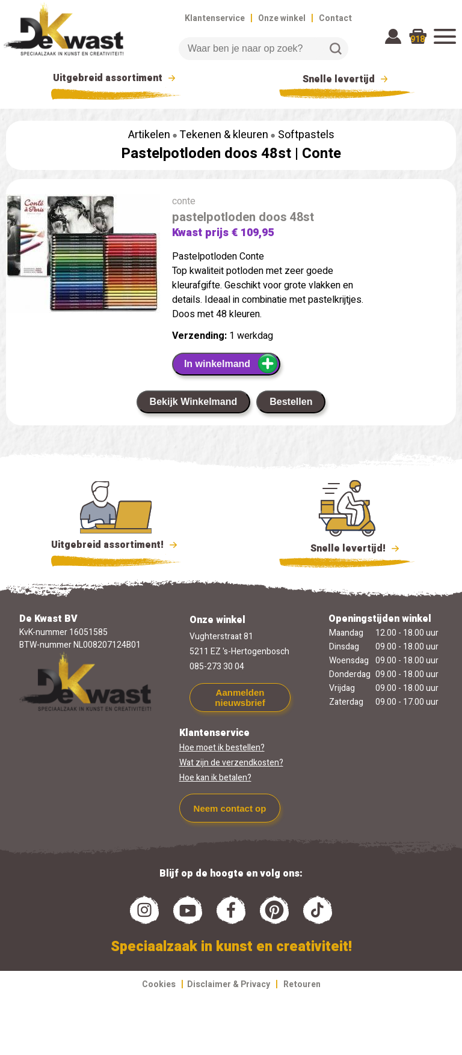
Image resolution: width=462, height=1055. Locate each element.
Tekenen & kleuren (223, 135)
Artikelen (149, 135)
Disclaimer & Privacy (228, 984)
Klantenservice (215, 18)
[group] (83, 256)
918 (417, 39)
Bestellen (291, 402)
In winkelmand (231, 363)
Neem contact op (230, 808)
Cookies (159, 984)
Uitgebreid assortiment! (115, 545)
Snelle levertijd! (346, 547)
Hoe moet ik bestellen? (222, 747)
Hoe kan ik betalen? (215, 777)
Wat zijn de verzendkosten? (231, 762)
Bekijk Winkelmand (194, 402)
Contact (335, 18)
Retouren (302, 984)
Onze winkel (282, 18)
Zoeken (336, 48)
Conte (321, 153)
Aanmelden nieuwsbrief (240, 697)
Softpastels (306, 135)
